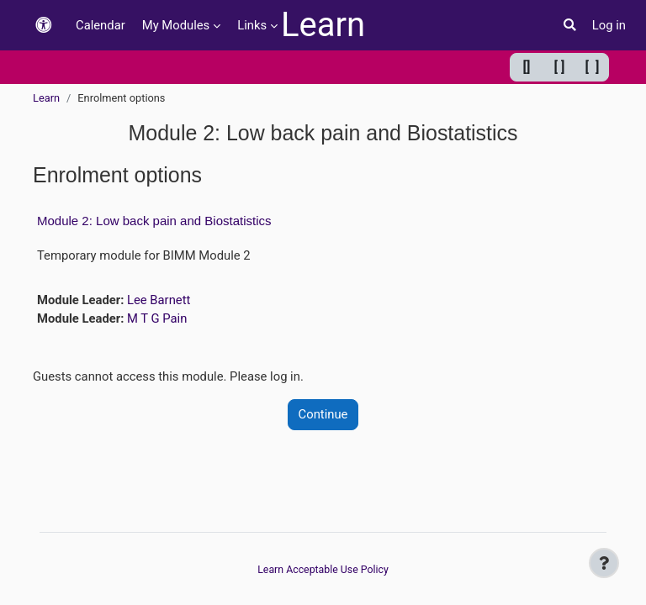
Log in (609, 25)
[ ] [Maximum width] (592, 67)
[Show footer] (604, 563)
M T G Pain (157, 318)
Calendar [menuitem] (100, 25)
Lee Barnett (158, 300)
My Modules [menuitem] (176, 25)
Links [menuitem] (252, 25)
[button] (43, 26)
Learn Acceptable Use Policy (323, 570)
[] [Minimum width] (527, 67)
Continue (323, 414)
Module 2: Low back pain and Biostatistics (154, 220)
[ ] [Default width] (559, 67)
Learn (323, 25)
